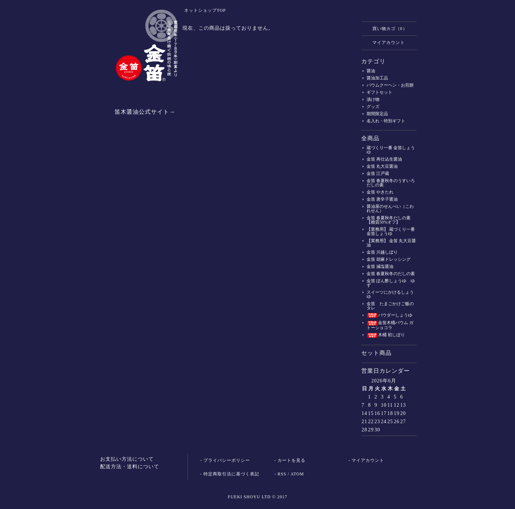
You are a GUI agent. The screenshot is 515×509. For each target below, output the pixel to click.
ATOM (297, 473)
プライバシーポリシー (226, 460)
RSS (282, 473)
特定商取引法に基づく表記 (231, 473)
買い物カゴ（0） (386, 28)
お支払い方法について (127, 459)
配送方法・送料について (129, 466)
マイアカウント (385, 42)
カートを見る (291, 460)
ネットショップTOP (205, 10)
